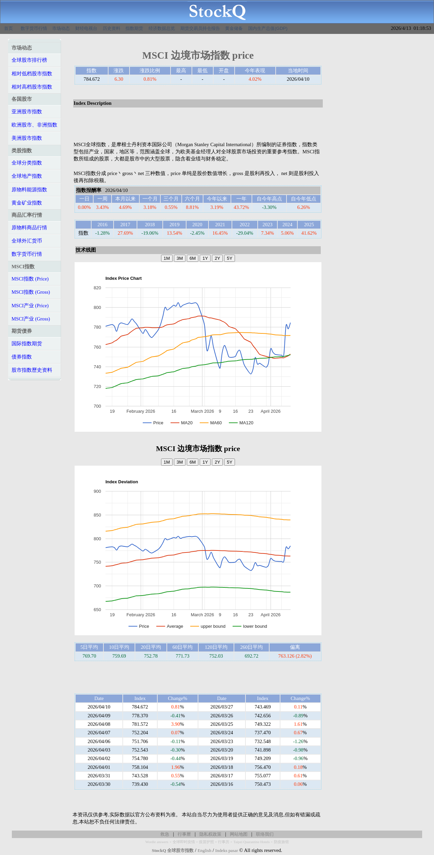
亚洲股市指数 (27, 111)
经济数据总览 (162, 28)
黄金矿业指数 (27, 203)
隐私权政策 (210, 834)
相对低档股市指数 (32, 73)
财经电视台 (86, 28)
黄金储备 (234, 28)
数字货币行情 (34, 28)
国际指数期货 (27, 343)
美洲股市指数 (27, 138)
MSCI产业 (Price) (30, 305)
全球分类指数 (27, 163)
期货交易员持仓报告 (200, 28)
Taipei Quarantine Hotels (251, 842)
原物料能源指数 (29, 189)
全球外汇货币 (27, 241)
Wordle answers (156, 842)
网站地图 (239, 834)
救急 (164, 834)
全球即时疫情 (184, 842)
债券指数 (22, 357)
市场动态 (61, 28)
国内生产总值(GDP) (268, 28)
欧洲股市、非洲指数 (34, 125)
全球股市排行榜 (29, 60)
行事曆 (184, 834)
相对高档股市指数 (32, 87)
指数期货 (134, 28)
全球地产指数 (27, 176)
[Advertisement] (198, 125)
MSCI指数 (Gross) (31, 292)
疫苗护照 (206, 842)
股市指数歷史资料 (32, 370)
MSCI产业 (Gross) (31, 319)
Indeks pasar (226, 850)
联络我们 (265, 834)
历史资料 (111, 28)
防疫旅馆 (281, 842)
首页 (8, 28)
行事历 (223, 842)
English (205, 850)
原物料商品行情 (29, 227)
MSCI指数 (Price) (30, 278)
